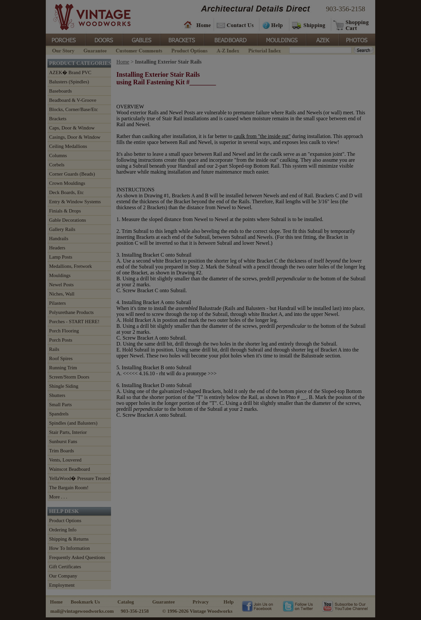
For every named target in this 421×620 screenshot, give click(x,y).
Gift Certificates (65, 566)
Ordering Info (62, 529)
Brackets (182, 39)
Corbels (57, 164)
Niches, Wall (61, 293)
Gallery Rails (62, 229)
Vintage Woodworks (87, 16)
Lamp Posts (60, 257)
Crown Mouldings (67, 183)
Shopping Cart (351, 25)
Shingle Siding (63, 386)
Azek (322, 39)
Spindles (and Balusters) (73, 423)
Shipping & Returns (69, 539)
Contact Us (236, 25)
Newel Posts (61, 284)
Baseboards (60, 91)
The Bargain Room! (69, 487)
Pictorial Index (264, 49)
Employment (62, 585)
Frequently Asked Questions (77, 557)
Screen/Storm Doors (69, 377)
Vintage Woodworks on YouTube (345, 605)
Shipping (309, 25)
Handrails (58, 238)
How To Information (69, 548)
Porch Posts (60, 340)
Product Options (189, 49)
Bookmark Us (85, 602)
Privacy (200, 602)
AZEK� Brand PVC (70, 72)
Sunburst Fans (63, 441)
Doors (103, 39)
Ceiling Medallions (68, 146)
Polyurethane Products (71, 312)
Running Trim (63, 367)
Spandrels (59, 413)
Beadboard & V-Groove (72, 100)
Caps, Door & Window (72, 127)
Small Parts (60, 404)
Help (273, 25)
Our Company (63, 575)
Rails (54, 349)
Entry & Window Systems (75, 201)
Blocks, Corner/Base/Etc (73, 109)
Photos (357, 39)
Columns (58, 155)
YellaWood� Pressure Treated (79, 478)
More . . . (58, 496)
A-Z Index (227, 49)
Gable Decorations (67, 220)
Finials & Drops (65, 210)
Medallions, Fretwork (70, 266)
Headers (57, 247)
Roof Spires (60, 358)
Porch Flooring (64, 330)
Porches (65, 39)
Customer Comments (139, 49)
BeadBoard (230, 39)
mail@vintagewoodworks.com (82, 611)
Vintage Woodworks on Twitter (298, 605)
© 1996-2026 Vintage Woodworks (197, 611)
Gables (141, 39)
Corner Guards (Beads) (72, 174)
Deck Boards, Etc (66, 192)
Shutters (57, 395)
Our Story (62, 49)
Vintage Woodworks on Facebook (257, 605)
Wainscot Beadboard (69, 469)
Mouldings (281, 39)
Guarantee (95, 49)
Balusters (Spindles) (69, 81)
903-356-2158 (345, 9)
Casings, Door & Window (74, 137)
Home (197, 25)
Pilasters (57, 303)
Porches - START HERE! (74, 321)
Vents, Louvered (65, 460)
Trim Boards (61, 450)
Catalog (126, 602)
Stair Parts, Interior (68, 432)
